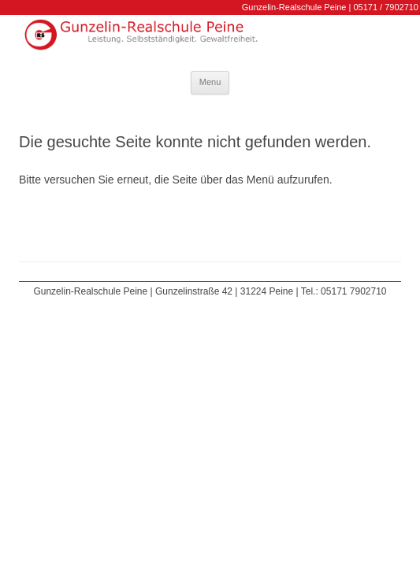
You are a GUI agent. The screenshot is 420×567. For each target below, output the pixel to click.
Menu (210, 82)
